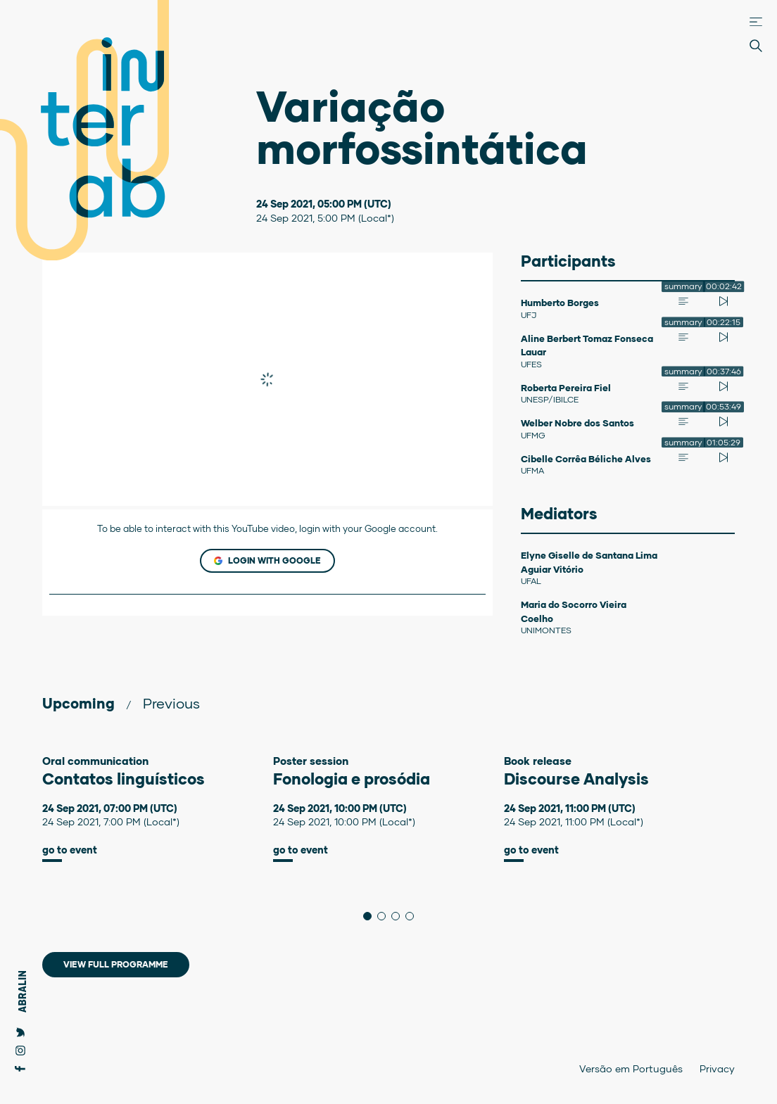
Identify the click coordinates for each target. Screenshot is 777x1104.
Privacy (717, 1068)
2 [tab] (385, 916)
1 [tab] (371, 916)
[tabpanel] (157, 808)
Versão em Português (631, 1068)
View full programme (115, 964)
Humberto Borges (560, 302)
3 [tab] (399, 916)
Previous (171, 702)
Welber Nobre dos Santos (577, 423)
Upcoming (78, 702)
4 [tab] (413, 916)
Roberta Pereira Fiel (566, 387)
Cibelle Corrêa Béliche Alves (586, 458)
